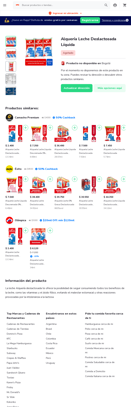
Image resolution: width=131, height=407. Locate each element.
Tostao (10, 377)
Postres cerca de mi (95, 357)
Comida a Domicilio (95, 371)
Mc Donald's (13, 392)
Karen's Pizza (14, 382)
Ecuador (50, 348)
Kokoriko (11, 402)
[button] (65, 13)
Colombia (51, 338)
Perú (48, 358)
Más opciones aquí (110, 88)
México (49, 353)
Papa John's (13, 363)
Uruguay (50, 363)
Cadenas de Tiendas (18, 329)
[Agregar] (25, 127)
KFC (9, 338)
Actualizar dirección (77, 88)
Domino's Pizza (14, 333)
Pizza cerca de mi (94, 333)
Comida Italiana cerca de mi (100, 376)
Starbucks (12, 348)
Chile (48, 333)
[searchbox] (61, 5)
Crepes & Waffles (16, 358)
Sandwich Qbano (16, 372)
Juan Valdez (13, 367)
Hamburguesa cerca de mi (99, 324)
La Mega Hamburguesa (19, 343)
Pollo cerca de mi (94, 329)
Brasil (49, 329)
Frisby (10, 387)
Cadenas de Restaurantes (21, 324)
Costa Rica (51, 343)
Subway (11, 353)
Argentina (51, 324)
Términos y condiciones (114, 20)
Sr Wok (11, 397)
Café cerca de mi (94, 338)
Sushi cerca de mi (94, 343)
